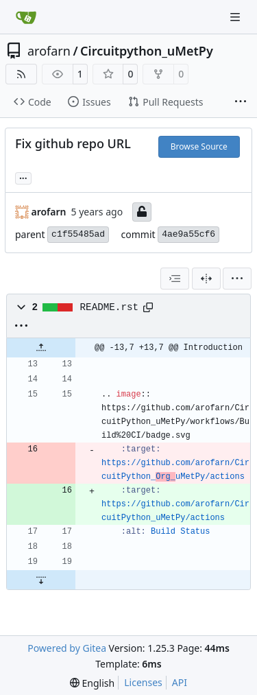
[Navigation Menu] (236, 16)
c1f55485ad (78, 234)
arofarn (49, 51)
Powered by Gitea (66, 648)
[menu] (237, 279)
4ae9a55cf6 (188, 234)
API (179, 682)
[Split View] (206, 279)
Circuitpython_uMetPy (146, 51)
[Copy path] (148, 307)
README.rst (109, 307)
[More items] (241, 102)
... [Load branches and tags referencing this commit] (23, 177)
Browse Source (199, 146)
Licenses (143, 682)
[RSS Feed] (21, 74)
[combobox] (174, 279)
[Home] (26, 17)
